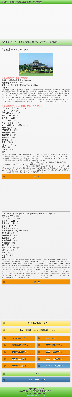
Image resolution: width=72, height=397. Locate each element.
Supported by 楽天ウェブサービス (36, 395)
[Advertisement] (36, 22)
